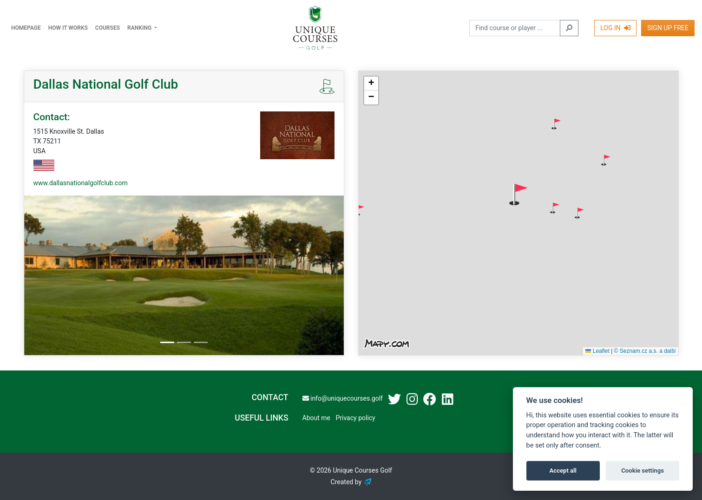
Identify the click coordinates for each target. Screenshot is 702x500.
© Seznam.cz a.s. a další (645, 351)
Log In (615, 28)
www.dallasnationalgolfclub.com (80, 183)
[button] (556, 124)
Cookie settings (642, 470)
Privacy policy (355, 418)
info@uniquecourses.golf (342, 398)
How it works (68, 28)
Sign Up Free (668, 28)
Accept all (563, 470)
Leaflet (597, 351)
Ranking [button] (140, 28)
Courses (107, 28)
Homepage (26, 28)
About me (316, 418)
